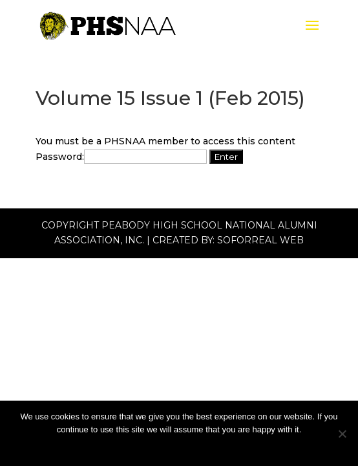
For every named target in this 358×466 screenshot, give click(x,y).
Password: (121, 156)
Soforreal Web (260, 240)
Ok (179, 446)
